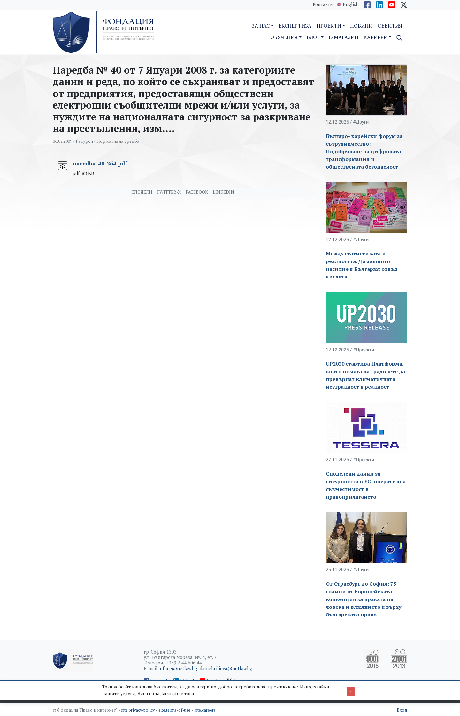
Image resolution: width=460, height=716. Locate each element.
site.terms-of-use (174, 710)
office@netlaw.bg (178, 668)
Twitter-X (169, 192)
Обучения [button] (284, 37)
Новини (361, 25)
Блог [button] (313, 37)
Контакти (323, 4)
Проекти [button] (329, 25)
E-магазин (343, 37)
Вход (402, 710)
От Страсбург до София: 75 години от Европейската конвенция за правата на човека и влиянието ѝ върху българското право (363, 599)
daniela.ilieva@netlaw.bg (226, 668)
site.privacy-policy (138, 710)
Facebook (197, 192)
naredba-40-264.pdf (100, 163)
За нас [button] (261, 25)
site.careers (205, 710)
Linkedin (223, 192)
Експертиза (295, 25)
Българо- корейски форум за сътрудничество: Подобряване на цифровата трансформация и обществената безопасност (364, 151)
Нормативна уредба (117, 141)
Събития (390, 25)
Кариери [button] (375, 37)
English (351, 4)
